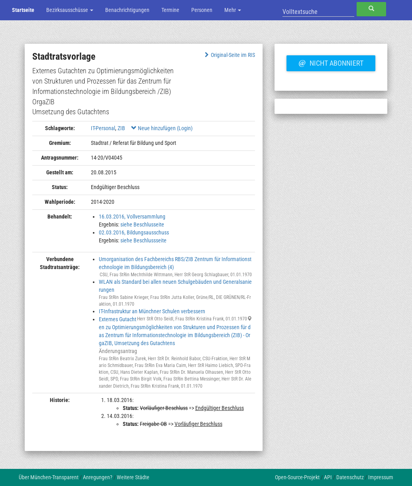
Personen (201, 10)
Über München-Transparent (48, 477)
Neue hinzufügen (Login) (161, 128)
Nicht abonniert (330, 62)
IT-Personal (103, 128)
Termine (170, 10)
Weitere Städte (133, 477)
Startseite (23, 10)
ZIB (121, 128)
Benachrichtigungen (127, 10)
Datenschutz (350, 477)
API (328, 477)
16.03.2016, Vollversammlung (132, 216)
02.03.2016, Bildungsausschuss (134, 232)
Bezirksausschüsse (69, 10)
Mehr (232, 10)
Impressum (380, 477)
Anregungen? (97, 477)
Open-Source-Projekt (297, 477)
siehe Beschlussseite (143, 240)
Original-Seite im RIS (229, 55)
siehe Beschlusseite (142, 224)
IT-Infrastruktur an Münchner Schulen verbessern (152, 311)
